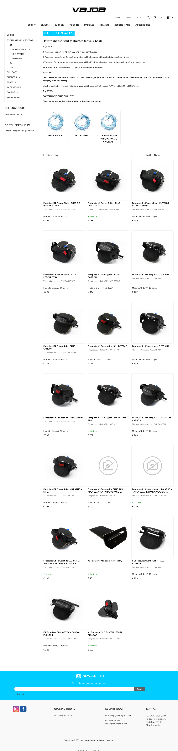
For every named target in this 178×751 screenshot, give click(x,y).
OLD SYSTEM (18, 54)
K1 (11, 45)
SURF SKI (59, 25)
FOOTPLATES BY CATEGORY (20, 40)
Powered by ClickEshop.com (89, 749)
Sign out (20, 693)
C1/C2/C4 (14, 67)
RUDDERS (12, 77)
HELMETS (104, 25)
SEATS (10, 82)
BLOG (139, 17)
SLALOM (45, 25)
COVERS (11, 92)
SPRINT (32, 25)
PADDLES (89, 25)
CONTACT (128, 17)
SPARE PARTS (13, 97)
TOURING (74, 25)
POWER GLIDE (19, 49)
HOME (117, 17)
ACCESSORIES (142, 25)
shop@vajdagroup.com (120, 714)
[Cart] (170, 17)
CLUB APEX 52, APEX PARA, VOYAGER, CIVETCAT (108, 138)
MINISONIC (17, 58)
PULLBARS (12, 72)
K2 (11, 63)
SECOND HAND (122, 25)
